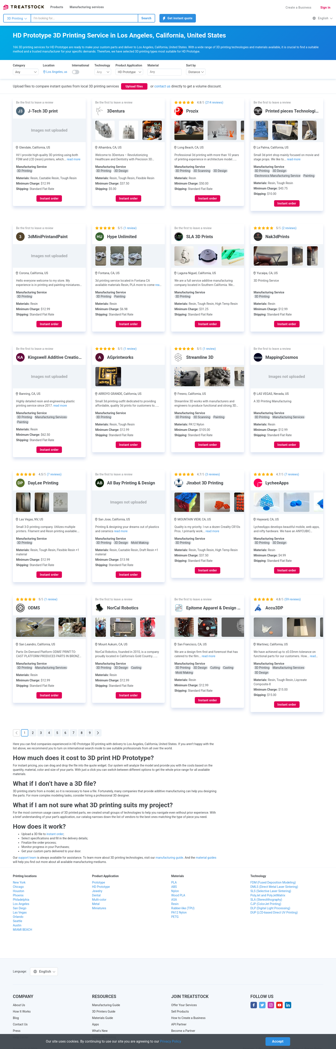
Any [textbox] (17, 72)
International (80, 65)
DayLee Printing (43, 482)
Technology (102, 65)
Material (153, 65)
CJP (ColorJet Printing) (265, 904)
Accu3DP (274, 607)
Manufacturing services (87, 7)
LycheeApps (277, 482)
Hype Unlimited (122, 236)
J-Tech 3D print (43, 111)
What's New (100, 1030)
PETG (175, 916)
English (323, 18)
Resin (174, 904)
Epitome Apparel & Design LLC (215, 607)
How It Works (22, 1011)
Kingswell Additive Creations (55, 357)
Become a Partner (183, 1030)
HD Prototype (101, 886)
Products (56, 7)
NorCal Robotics (122, 607)
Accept (278, 1041)
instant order (54, 834)
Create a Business (299, 7)
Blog (16, 1018)
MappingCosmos (282, 357)
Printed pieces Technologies (293, 111)
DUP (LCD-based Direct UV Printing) (274, 912)
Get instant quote (178, 18)
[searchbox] (165, 72)
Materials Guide (102, 1018)
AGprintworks (120, 357)
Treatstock (23, 7)
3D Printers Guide (104, 1011)
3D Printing (17, 18)
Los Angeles (21, 904)
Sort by (191, 65)
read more (73, 159)
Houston (18, 891)
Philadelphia (21, 899)
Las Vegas (20, 912)
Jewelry (97, 891)
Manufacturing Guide (106, 1005)
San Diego (19, 908)
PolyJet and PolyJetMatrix (267, 895)
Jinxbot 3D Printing (204, 482)
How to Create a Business (188, 1018)
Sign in (325, 7)
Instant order (49, 198)
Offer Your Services (184, 1005)
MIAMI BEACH (22, 929)
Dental (96, 895)
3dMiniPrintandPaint (48, 236)
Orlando (18, 916)
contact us (162, 86)
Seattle (17, 921)
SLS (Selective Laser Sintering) (270, 891)
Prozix (192, 111)
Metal (96, 904)
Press (16, 1030)
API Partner (178, 1024)
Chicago (18, 886)
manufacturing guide (169, 857)
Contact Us (20, 1024)
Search (146, 18)
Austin (17, 925)
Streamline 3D (199, 357)
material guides (206, 857)
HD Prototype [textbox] (127, 72)
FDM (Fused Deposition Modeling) (273, 882)
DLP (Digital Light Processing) (270, 908)
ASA (174, 899)
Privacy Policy (170, 1041)
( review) (129, 228)
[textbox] (101, 72)
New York (19, 882)
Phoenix (18, 895)
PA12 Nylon (179, 912)
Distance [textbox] (194, 72)
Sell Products (180, 1011)
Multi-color (99, 899)
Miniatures (99, 908)
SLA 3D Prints (199, 236)
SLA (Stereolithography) (266, 899)
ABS (174, 886)
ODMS (34, 607)
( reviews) (214, 102)
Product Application (129, 65)
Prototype (98, 882)
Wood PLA (178, 895)
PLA (174, 882)
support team (27, 857)
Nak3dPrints (278, 236)
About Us (19, 1005)
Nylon (175, 891)
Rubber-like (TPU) (183, 908)
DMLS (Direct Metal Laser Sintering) (274, 886)
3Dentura (116, 111)
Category (19, 65)
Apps (95, 1024)
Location (48, 65)
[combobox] (84, 18)
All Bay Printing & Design (131, 482)
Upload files (134, 86)
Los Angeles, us (56, 72)
